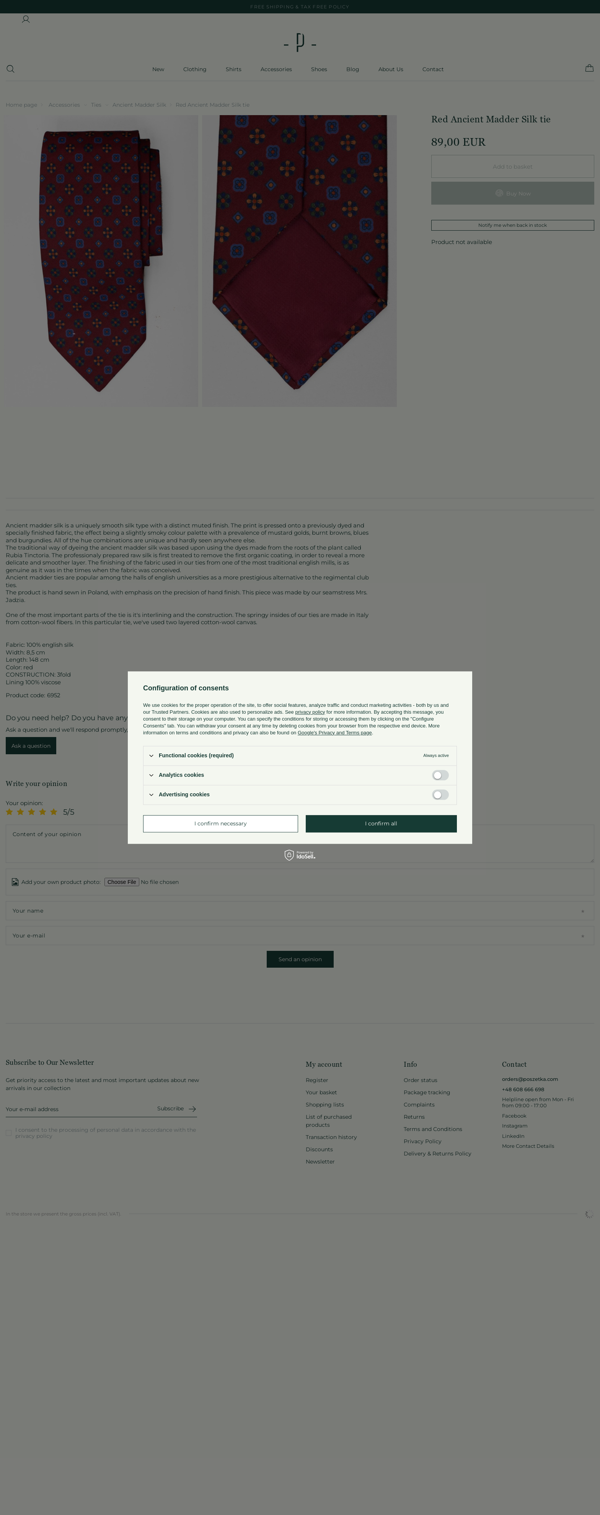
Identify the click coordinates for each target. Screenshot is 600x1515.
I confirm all (381, 823)
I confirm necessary (220, 823)
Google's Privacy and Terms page (335, 733)
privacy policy (310, 712)
